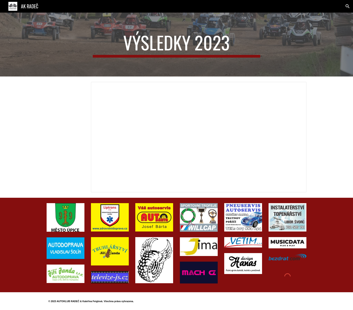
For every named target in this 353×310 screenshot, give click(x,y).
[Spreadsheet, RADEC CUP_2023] (198, 137)
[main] (176, 44)
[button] (347, 6)
